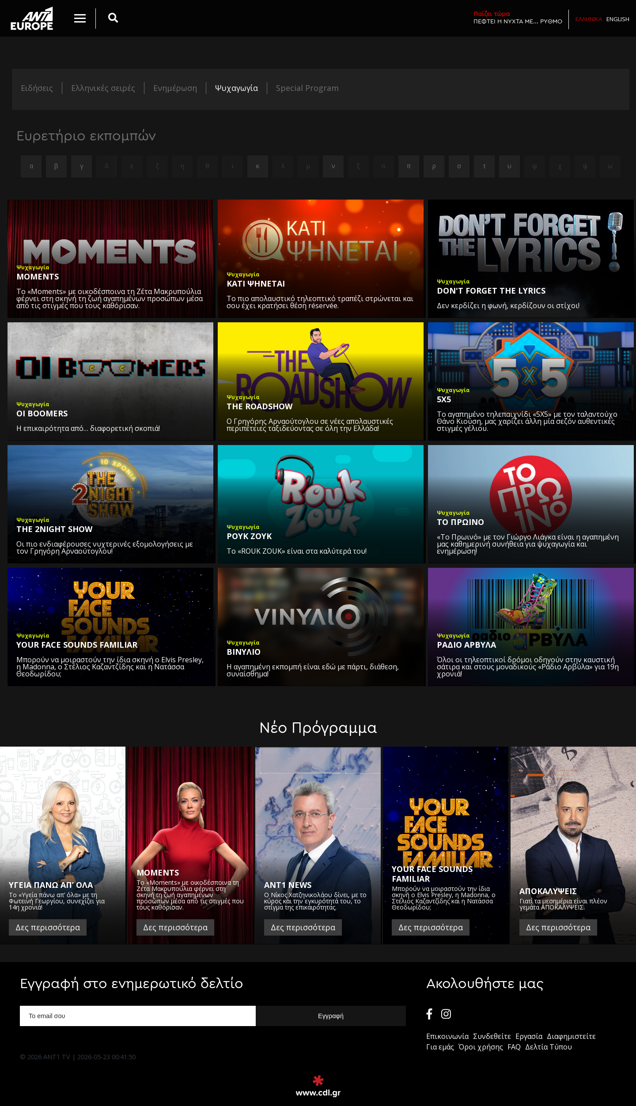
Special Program (307, 88)
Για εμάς (440, 1047)
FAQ (514, 1047)
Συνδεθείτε (492, 1036)
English (617, 19)
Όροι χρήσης (480, 1047)
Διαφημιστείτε (571, 1036)
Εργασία (528, 1036)
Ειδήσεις (37, 88)
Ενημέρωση (175, 88)
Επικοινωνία (447, 1036)
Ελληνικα (588, 19)
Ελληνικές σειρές (103, 88)
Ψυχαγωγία (236, 88)
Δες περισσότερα (47, 927)
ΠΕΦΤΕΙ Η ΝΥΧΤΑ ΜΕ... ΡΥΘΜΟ (517, 17)
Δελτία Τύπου (548, 1047)
